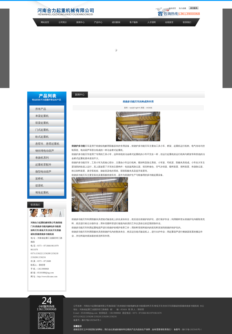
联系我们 (187, 22)
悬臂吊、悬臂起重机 (47, 143)
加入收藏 (182, 8)
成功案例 (116, 22)
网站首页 (45, 22)
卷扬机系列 (42, 157)
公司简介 (63, 22)
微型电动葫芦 (43, 171)
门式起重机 (42, 129)
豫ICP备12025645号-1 (91, 320)
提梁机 (39, 185)
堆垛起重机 (42, 192)
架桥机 (39, 178)
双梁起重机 (42, 122)
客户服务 (134, 22)
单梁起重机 (42, 115)
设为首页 (172, 8)
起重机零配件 (43, 164)
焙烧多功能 (77, 232)
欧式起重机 (42, 136)
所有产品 (40, 108)
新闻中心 (80, 22)
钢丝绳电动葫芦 (44, 150)
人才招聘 (151, 22)
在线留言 (169, 22)
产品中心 (98, 22)
